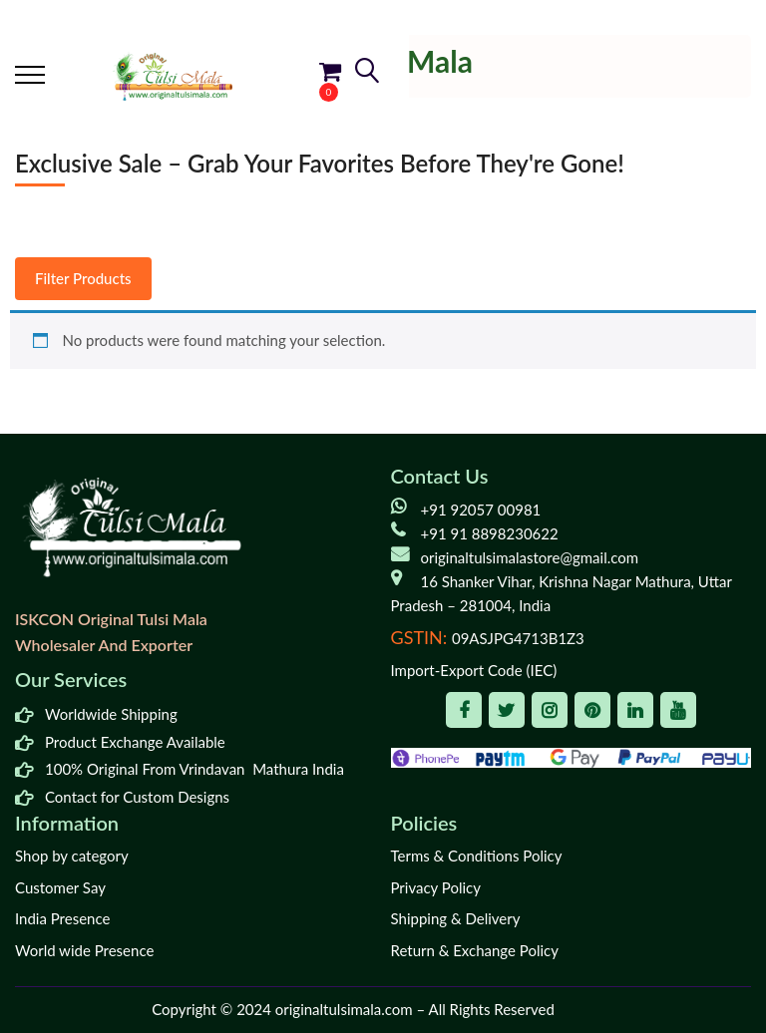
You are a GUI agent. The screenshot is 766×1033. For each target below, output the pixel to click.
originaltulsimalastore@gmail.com (530, 557)
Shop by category (72, 855)
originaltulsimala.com (344, 1009)
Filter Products (83, 278)
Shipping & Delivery (456, 918)
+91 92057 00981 (481, 509)
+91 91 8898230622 (490, 533)
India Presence (62, 918)
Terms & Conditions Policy (477, 855)
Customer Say (60, 887)
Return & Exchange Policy (475, 950)
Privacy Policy (436, 887)
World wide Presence (84, 950)
